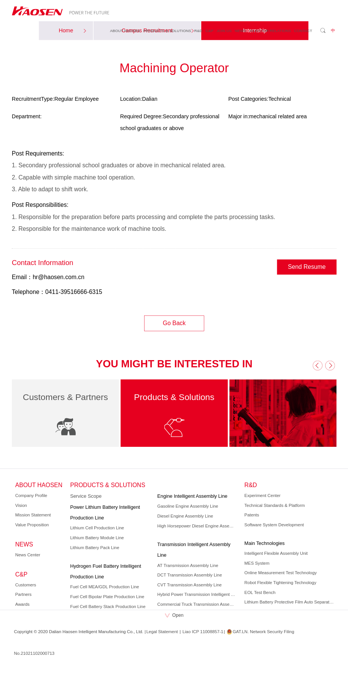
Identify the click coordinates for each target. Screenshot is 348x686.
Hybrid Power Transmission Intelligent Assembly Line (197, 594)
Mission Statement (33, 515)
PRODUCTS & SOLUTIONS (167, 30)
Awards (22, 604)
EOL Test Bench (259, 592)
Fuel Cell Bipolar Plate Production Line (107, 596)
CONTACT (303, 30)
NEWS (240, 30)
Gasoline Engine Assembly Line (187, 506)
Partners (23, 594)
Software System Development (274, 524)
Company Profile (31, 495)
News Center (27, 555)
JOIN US (223, 30)
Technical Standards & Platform (274, 505)
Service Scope (86, 496)
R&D (198, 30)
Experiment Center (262, 495)
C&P (209, 30)
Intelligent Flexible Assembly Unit (275, 553)
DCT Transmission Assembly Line (189, 575)
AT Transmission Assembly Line (187, 565)
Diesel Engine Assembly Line (185, 516)
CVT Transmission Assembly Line (189, 585)
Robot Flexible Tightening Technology (280, 582)
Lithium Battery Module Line (97, 537)
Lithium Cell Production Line (97, 528)
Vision (21, 505)
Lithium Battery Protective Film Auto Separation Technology (289, 602)
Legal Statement (162, 631)
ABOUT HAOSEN (125, 30)
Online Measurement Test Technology (280, 572)
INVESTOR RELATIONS (270, 30)
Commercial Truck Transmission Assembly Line (197, 604)
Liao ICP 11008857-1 (202, 631)
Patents (251, 515)
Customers (25, 585)
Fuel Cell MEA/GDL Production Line (104, 586)
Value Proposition (32, 524)
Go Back (173, 323)
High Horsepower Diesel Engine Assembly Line (197, 526)
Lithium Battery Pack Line (94, 547)
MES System (256, 563)
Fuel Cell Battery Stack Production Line (107, 606)
